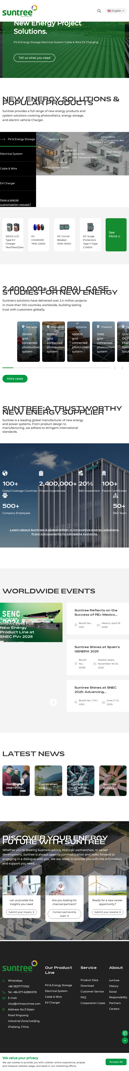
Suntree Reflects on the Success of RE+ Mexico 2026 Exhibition (96, 615)
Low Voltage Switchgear (101, 142)
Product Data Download (89, 985)
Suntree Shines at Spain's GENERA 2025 (97, 652)
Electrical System (11, 154)
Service (89, 970)
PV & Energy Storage (21, 139)
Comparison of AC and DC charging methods (80, 788)
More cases (15, 381)
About (116, 970)
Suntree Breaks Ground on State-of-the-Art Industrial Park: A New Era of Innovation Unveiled (113, 788)
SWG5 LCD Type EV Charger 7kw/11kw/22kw (15, 244)
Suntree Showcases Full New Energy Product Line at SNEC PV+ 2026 (17, 630)
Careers (114, 1011)
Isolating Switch (58, 139)
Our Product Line (58, 972)
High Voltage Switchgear (114, 154)
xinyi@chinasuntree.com (24, 1006)
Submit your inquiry (21, 914)
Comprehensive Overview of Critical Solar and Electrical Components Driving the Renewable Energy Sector (48, 788)
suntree (114, 982)
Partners (115, 1005)
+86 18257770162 (18, 988)
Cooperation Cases (93, 1005)
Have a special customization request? (15, 204)
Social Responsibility (118, 997)
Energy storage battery (56, 167)
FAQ (83, 999)
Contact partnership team (64, 916)
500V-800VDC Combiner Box (74, 152)
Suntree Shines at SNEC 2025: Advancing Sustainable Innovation (96, 692)
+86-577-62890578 (25, 994)
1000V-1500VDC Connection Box (112, 139)
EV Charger (7, 185)
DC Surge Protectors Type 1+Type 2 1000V (90, 244)
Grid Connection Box (84, 157)
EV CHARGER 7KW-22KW (38, 242)
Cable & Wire (8, 169)
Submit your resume (107, 914)
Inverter (63, 162)
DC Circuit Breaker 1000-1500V (64, 242)
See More (114, 236)
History (113, 988)
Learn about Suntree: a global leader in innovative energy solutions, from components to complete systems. (64, 534)
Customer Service (92, 994)
